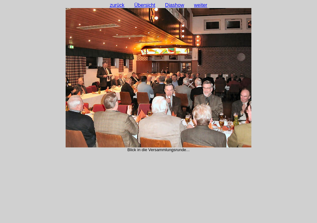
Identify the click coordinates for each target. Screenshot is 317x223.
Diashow (174, 5)
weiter (200, 5)
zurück (117, 5)
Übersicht (144, 5)
